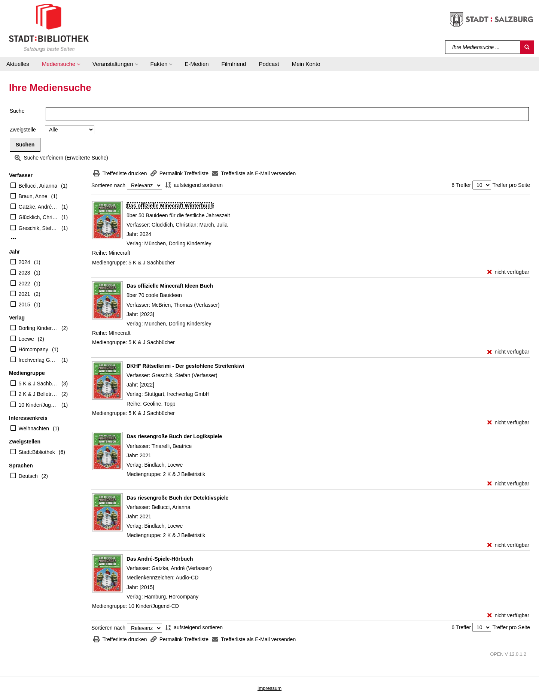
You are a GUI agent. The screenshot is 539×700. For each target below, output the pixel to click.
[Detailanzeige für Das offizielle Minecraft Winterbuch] (170, 206)
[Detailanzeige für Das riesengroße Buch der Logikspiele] (174, 436)
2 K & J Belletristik (38, 394)
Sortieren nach (108, 185)
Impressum (269, 688)
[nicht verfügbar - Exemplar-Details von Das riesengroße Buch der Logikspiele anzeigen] (508, 483)
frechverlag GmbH (38, 360)
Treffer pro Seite (511, 185)
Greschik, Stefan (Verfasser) (38, 228)
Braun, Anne (33, 196)
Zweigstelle (23, 130)
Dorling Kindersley (38, 328)
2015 (24, 304)
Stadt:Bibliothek (37, 452)
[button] (61, 64)
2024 (24, 262)
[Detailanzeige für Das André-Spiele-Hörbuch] (160, 559)
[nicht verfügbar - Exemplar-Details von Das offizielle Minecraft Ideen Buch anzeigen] (508, 352)
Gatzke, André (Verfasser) (38, 207)
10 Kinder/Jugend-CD (38, 405)
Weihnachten (34, 428)
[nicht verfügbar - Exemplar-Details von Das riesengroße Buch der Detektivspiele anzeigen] (508, 545)
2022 (24, 284)
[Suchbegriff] (483, 47)
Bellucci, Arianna (38, 186)
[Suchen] (527, 47)
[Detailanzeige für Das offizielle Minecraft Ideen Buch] (170, 286)
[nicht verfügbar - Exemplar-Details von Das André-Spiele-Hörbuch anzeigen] (508, 615)
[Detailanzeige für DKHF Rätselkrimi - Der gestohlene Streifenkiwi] (185, 366)
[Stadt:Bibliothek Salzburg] (49, 27)
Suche (17, 111)
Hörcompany (33, 349)
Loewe (26, 339)
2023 (24, 273)
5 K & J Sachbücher (38, 384)
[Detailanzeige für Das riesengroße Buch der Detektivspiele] (177, 498)
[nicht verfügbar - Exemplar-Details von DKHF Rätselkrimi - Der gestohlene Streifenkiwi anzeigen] (508, 422)
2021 (24, 294)
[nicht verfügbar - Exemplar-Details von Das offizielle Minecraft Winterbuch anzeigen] (508, 272)
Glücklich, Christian (38, 217)
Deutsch (28, 476)
